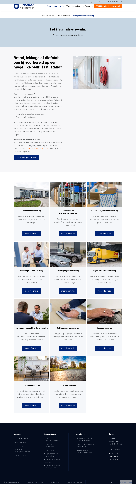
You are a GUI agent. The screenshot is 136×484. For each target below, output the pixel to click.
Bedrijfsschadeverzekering (83, 16)
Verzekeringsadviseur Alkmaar (53, 461)
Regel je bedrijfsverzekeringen (53, 439)
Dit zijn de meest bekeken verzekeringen (85, 445)
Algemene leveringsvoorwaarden (22, 450)
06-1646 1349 (113, 2)
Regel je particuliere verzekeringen (52, 455)
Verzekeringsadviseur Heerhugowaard (53, 467)
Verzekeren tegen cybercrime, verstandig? (85, 451)
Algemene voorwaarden (35, 482)
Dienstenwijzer (20, 446)
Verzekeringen (50, 434)
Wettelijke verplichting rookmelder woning (84, 439)
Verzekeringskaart (21, 455)
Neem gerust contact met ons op (38, 149)
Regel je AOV (50, 450)
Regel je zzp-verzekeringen (50, 445)
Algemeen (18, 434)
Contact (104, 2)
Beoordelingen (89, 2)
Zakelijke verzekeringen (63, 15)
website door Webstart (74, 482)
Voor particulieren (74, 8)
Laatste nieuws (82, 434)
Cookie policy (55, 482)
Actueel (97, 2)
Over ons (89, 8)
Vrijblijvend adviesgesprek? (108, 8)
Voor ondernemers (55, 8)
